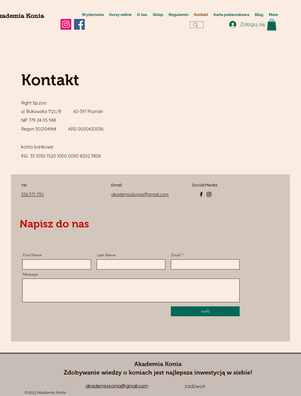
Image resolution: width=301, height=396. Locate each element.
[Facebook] (79, 24)
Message (30, 274)
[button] (272, 25)
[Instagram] (66, 24)
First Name (32, 255)
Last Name (106, 255)
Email (175, 255)
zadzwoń (195, 386)
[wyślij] (205, 311)
